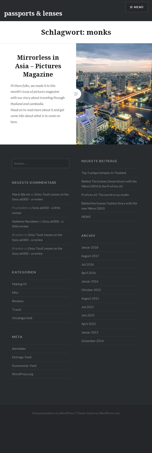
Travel (16, 309)
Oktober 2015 (91, 290)
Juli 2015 (87, 307)
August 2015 (90, 298)
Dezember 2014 (92, 341)
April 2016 (88, 273)
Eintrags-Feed (21, 357)
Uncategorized (22, 318)
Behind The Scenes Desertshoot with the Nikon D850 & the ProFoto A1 (109, 183)
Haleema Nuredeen (25, 221)
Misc (15, 292)
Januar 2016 (89, 281)
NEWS (86, 216)
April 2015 (88, 324)
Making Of (19, 284)
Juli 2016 (87, 264)
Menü (138, 7)
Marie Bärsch (21, 194)
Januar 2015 (89, 332)
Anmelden (19, 348)
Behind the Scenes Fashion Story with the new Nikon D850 (109, 205)
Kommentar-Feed (24, 365)
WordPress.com (109, 413)
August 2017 (90, 256)
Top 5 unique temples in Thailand (103, 173)
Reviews (18, 301)
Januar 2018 (89, 247)
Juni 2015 (88, 315)
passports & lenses (33, 13)
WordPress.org (22, 374)
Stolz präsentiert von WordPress (53, 413)
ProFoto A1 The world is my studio (105, 195)
